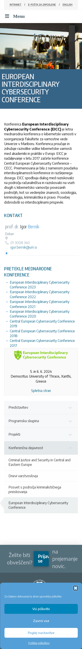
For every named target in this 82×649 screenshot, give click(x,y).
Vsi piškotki (41, 609)
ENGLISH (67, 4)
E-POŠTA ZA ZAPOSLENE (42, 4)
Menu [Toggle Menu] (14, 16)
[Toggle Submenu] (70, 407)
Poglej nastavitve (41, 633)
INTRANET (15, 4)
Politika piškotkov (39, 643)
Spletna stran (41, 390)
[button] (75, 588)
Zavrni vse (41, 621)
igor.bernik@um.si (23, 247)
